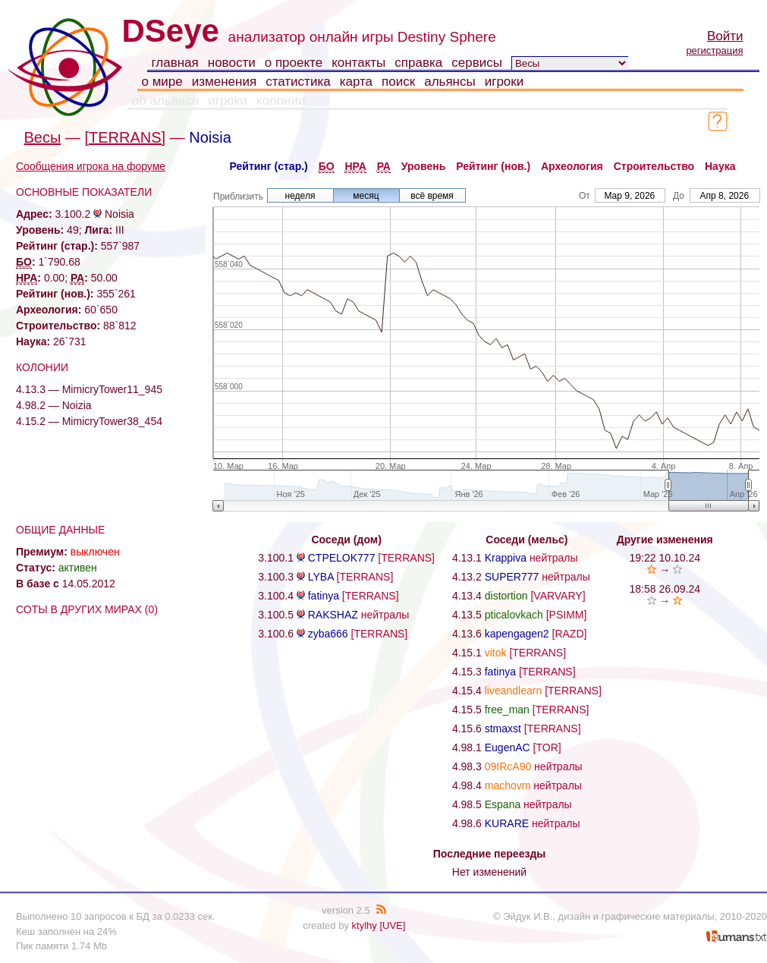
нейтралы (385, 615)
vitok (496, 653)
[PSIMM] (566, 615)
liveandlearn (513, 690)
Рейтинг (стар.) (269, 166)
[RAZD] (569, 634)
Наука (720, 166)
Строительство (654, 166)
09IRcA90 (508, 766)
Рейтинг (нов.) (493, 166)
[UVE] (392, 925)
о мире (162, 81)
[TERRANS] (124, 137)
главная (175, 62)
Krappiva (506, 558)
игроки (504, 81)
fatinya (323, 596)
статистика (298, 81)
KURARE (507, 823)
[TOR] (547, 747)
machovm (508, 785)
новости (232, 62)
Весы (42, 137)
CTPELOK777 (342, 558)
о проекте (293, 62)
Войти (725, 36)
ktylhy (364, 925)
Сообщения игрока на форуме (90, 166)
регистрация (714, 50)
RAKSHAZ (333, 615)
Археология (572, 166)
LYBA (321, 577)
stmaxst (503, 728)
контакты (358, 62)
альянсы (450, 81)
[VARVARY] (557, 596)
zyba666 (328, 634)
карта (356, 81)
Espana (502, 804)
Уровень (423, 166)
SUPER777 (512, 577)
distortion (506, 596)
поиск (398, 81)
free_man (507, 709)
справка (418, 62)
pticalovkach (514, 615)
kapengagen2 (517, 634)
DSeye (170, 31)
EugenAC (507, 747)
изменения (224, 81)
